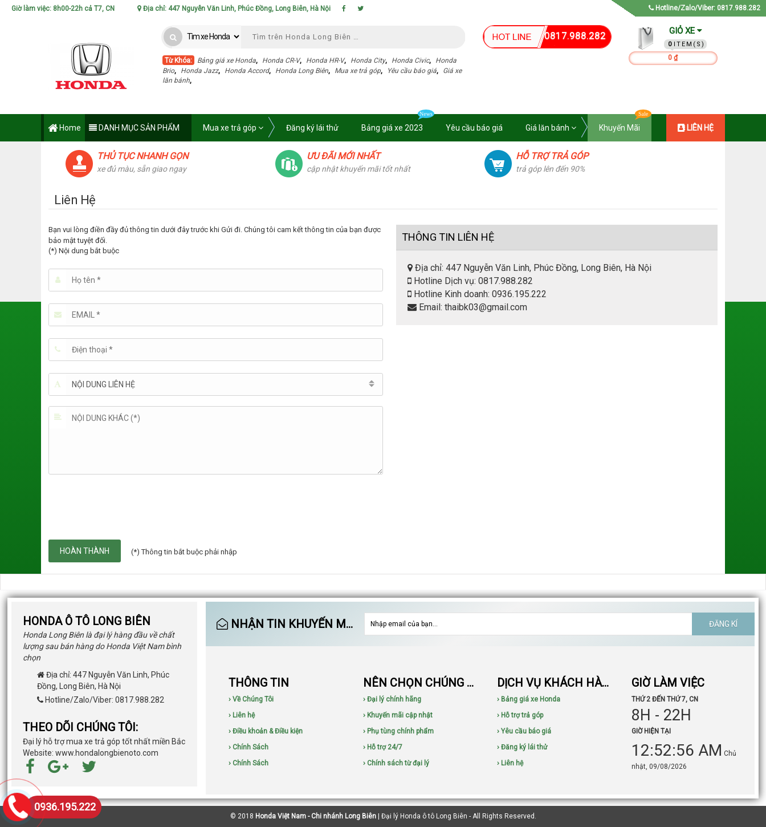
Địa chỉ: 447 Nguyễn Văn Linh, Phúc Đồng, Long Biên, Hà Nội (234, 9)
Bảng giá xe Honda (226, 60)
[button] (215, 384)
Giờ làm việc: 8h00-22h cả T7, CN (63, 9)
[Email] (215, 314)
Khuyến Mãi (625, 123)
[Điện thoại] (215, 349)
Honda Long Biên (301, 71)
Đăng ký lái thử (312, 127)
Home (64, 128)
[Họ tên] (215, 280)
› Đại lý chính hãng (392, 699)
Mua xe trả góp (358, 71)
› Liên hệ (242, 715)
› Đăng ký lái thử (522, 747)
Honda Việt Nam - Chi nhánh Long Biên (315, 816)
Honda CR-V (281, 60)
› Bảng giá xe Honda (528, 699)
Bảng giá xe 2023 (397, 123)
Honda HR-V (325, 60)
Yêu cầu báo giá (412, 71)
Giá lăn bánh (550, 127)
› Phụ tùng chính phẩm (398, 731)
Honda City (368, 60)
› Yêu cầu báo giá (524, 731)
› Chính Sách (248, 747)
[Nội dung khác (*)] (215, 440)
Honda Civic (410, 60)
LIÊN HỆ (696, 127)
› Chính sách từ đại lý (396, 763)
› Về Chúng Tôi (251, 699)
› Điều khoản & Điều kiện (266, 731)
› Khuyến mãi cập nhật (398, 715)
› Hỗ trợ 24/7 (382, 747)
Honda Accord (247, 71)
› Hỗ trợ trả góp (520, 715)
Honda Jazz (199, 71)
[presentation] (135, 507)
